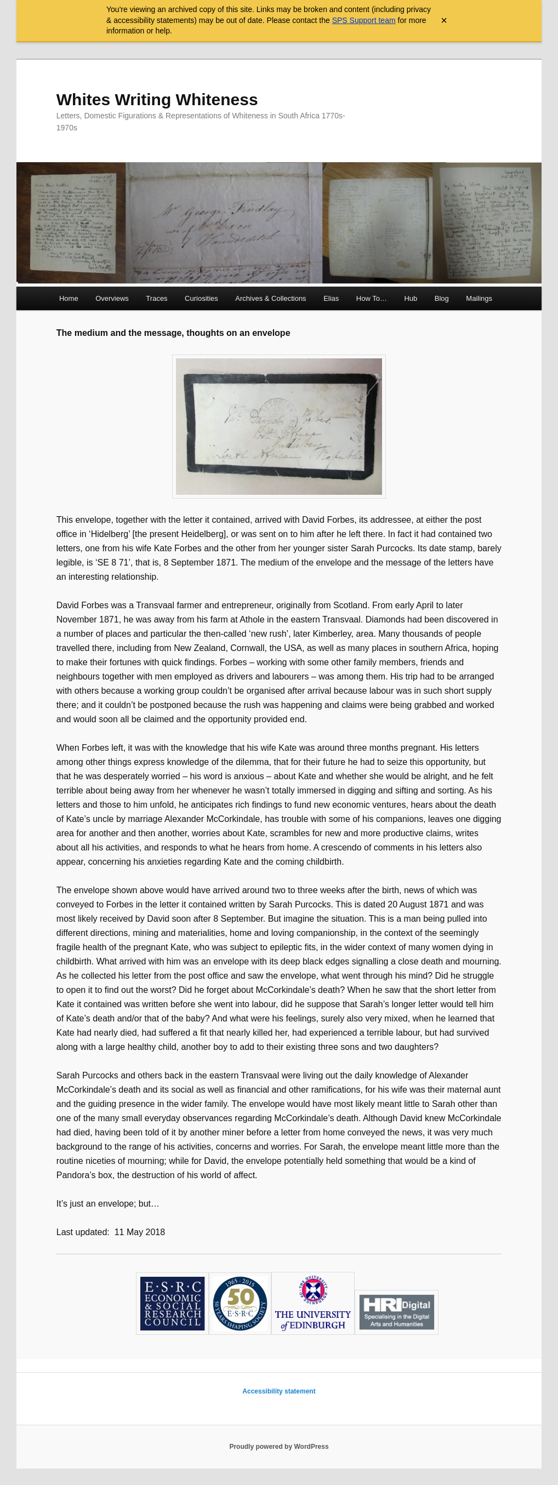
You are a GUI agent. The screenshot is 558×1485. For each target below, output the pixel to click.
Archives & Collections (270, 298)
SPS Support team (364, 20)
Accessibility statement (278, 1391)
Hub (410, 298)
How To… (371, 298)
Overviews (112, 298)
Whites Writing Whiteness (157, 99)
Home (68, 298)
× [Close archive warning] (444, 20)
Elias (331, 298)
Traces (156, 298)
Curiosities (201, 298)
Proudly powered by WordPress (278, 1446)
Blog (442, 298)
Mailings (479, 298)
